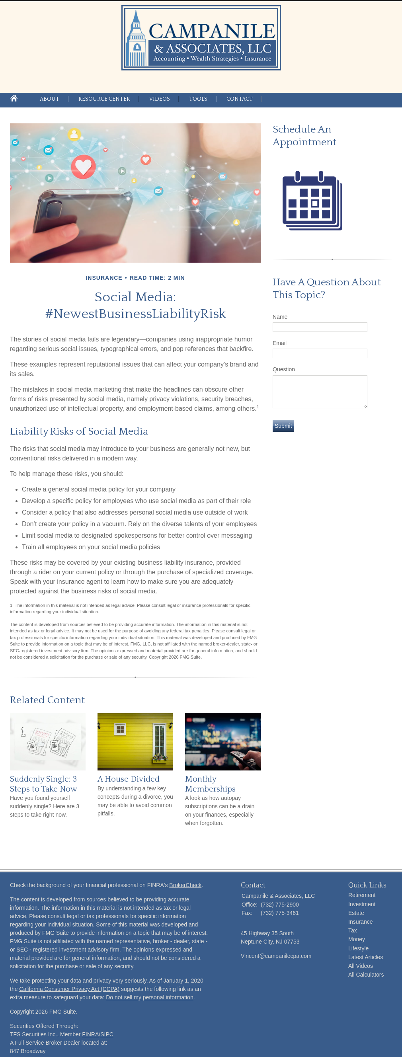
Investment (361, 904)
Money (356, 939)
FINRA (90, 1034)
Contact (239, 99)
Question (284, 369)
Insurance (360, 922)
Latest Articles (365, 957)
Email (280, 343)
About (49, 99)
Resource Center (104, 99)
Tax (352, 930)
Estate (356, 913)
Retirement (361, 895)
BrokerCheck (185, 885)
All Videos (360, 966)
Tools (198, 99)
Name (280, 317)
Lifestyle (358, 948)
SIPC (106, 1034)
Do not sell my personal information (149, 997)
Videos (159, 99)
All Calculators (366, 974)
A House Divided (129, 779)
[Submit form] (283, 426)
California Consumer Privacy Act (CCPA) (69, 989)
